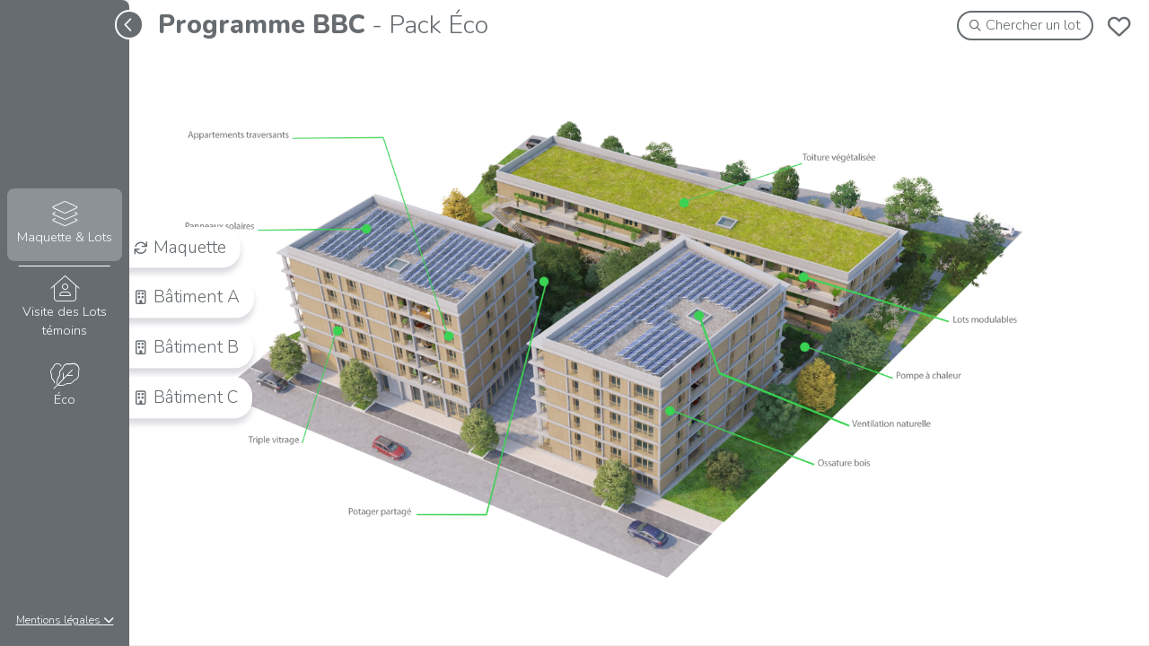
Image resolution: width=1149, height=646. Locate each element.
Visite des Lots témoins (64, 307)
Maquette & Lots (64, 224)
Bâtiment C (186, 397)
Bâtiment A (187, 297)
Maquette (180, 246)
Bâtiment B (186, 347)
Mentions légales (65, 620)
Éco (64, 386)
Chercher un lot (1025, 25)
